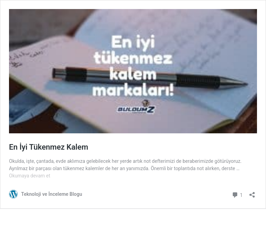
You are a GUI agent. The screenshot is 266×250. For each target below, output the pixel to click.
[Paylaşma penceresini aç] (252, 192)
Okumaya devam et (29, 175)
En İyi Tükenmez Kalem (48, 147)
